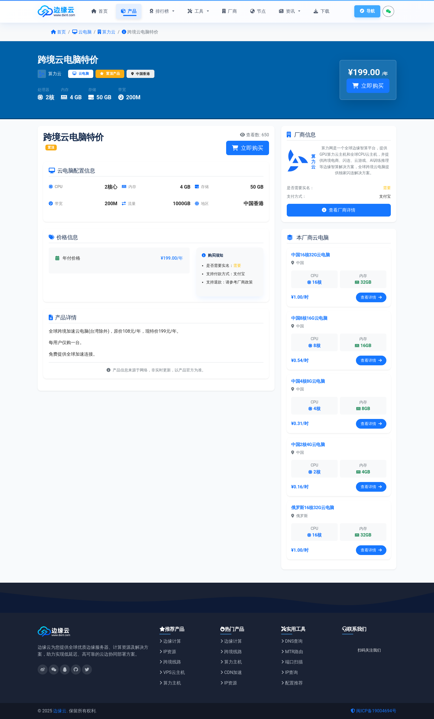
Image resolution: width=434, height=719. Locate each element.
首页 (99, 11)
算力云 (54, 73)
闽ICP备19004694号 (373, 710)
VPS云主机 (172, 672)
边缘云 (59, 710)
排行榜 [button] (160, 11)
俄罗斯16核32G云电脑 (312, 507)
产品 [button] (129, 11)
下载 (321, 11)
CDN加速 (231, 672)
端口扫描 (292, 662)
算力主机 (170, 683)
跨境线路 (170, 662)
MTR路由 (292, 651)
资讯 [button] (287, 11)
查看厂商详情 (338, 210)
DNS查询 (292, 641)
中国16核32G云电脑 (310, 254)
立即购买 (368, 85)
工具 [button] (196, 11)
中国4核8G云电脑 (308, 381)
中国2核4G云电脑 (308, 444)
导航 (367, 11)
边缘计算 (170, 641)
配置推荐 (292, 683)
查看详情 (371, 297)
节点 (258, 11)
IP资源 (167, 651)
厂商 (229, 11)
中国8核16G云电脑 (309, 318)
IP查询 (289, 672)
